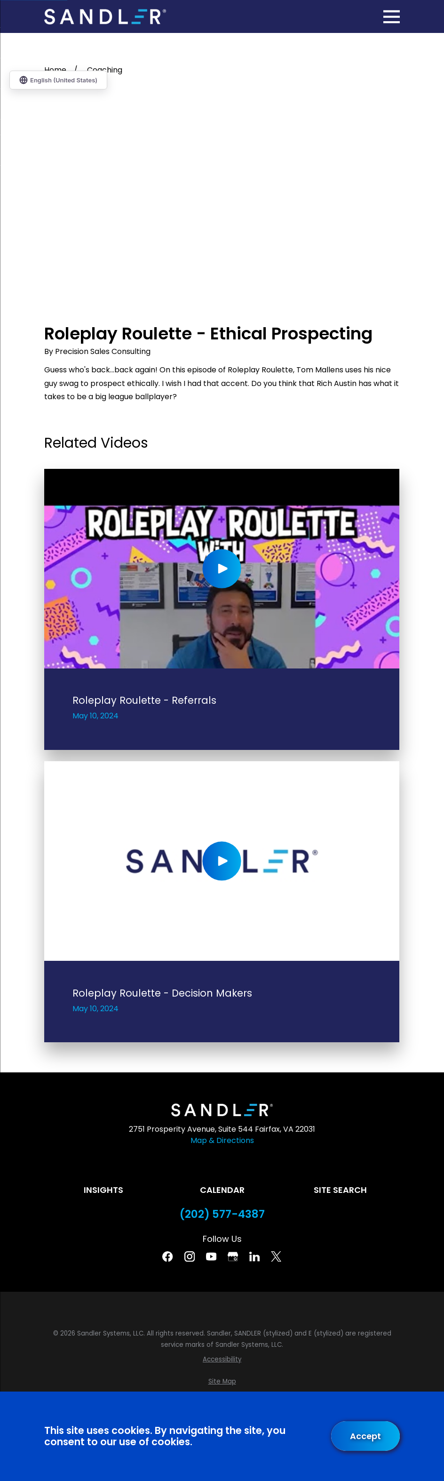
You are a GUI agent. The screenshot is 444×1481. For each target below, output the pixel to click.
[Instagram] (189, 1256)
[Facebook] (167, 1256)
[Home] (105, 17)
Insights (103, 1190)
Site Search (340, 1190)
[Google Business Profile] (233, 1256)
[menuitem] (221, 1359)
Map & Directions (222, 1140)
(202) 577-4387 (222, 1214)
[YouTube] (211, 1256)
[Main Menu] (391, 16)
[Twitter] (276, 1256)
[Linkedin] (254, 1256)
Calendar (222, 1190)
